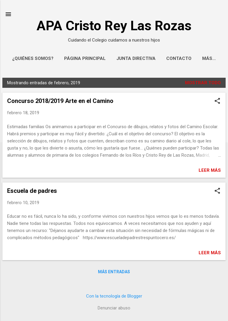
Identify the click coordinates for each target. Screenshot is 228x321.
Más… (209, 58)
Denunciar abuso (114, 308)
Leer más (210, 170)
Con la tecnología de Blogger (114, 296)
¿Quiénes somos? (32, 58)
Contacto (178, 58)
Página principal (85, 58)
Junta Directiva (136, 58)
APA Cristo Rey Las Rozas (114, 26)
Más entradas (114, 271)
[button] (217, 101)
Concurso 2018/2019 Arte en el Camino (60, 100)
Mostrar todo (203, 82)
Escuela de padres (32, 190)
